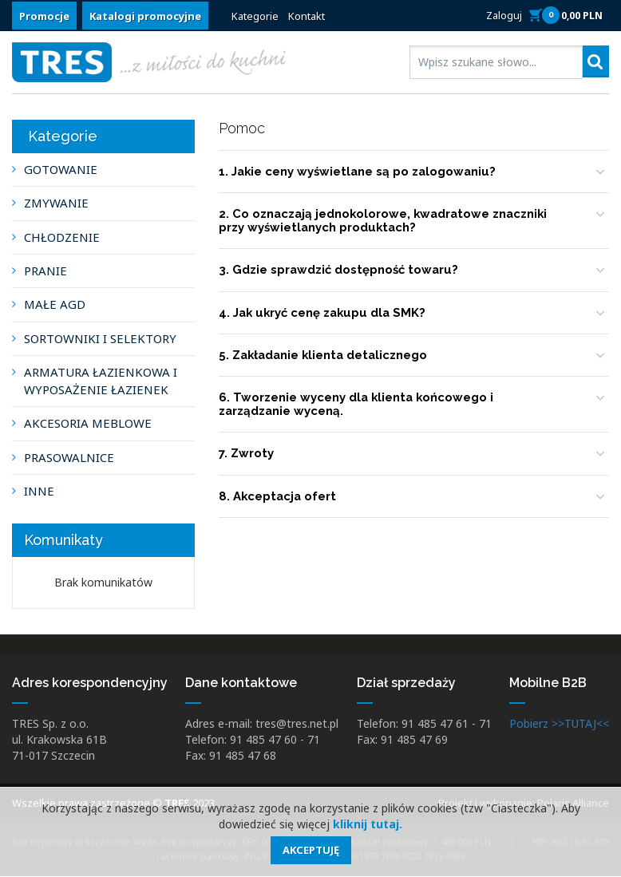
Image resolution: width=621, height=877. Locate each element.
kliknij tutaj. (367, 824)
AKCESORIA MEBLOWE (88, 423)
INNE (39, 491)
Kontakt (306, 16)
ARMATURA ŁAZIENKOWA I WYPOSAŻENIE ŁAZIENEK (100, 380)
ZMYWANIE (56, 203)
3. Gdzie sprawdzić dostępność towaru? (339, 270)
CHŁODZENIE (62, 237)
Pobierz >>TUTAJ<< (559, 724)
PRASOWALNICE (69, 457)
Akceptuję (311, 850)
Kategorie (255, 16)
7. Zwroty (246, 454)
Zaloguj (504, 15)
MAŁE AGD (54, 304)
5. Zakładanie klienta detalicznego (326, 356)
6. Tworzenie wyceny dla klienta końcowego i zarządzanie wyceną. (357, 405)
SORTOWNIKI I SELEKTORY (100, 338)
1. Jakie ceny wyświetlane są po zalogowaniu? (359, 171)
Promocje (44, 16)
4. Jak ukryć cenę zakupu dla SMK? (324, 313)
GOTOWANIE (60, 169)
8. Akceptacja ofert (278, 497)
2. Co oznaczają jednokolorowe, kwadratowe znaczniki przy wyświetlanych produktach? (386, 221)
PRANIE (45, 271)
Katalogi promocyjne (145, 16)
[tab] (414, 172)
